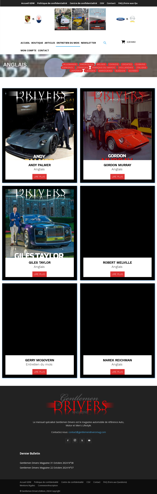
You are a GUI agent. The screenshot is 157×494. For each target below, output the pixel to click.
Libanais (90, 70)
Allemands (70, 64)
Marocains (105, 70)
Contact (96, 482)
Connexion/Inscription (48, 485)
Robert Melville (117, 262)
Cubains (140, 64)
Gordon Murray (117, 165)
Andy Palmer (39, 165)
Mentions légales (27, 485)
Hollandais (125, 67)
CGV (88, 482)
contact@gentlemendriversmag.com (87, 432)
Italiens (141, 67)
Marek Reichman (117, 360)
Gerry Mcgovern (39, 360)
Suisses (133, 70)
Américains (87, 64)
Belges (101, 64)
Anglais (39, 169)
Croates (126, 64)
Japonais (76, 70)
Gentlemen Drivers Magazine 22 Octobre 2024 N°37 (46, 467)
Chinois (114, 64)
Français (83, 67)
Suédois (120, 70)
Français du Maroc (103, 67)
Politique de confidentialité (46, 482)
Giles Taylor (39, 262)
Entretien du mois (39, 364)
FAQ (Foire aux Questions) (115, 482)
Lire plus (39, 176)
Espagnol (68, 67)
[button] (105, 43)
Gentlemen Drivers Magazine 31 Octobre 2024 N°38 (46, 462)
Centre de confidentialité (72, 482)
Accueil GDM (25, 482)
